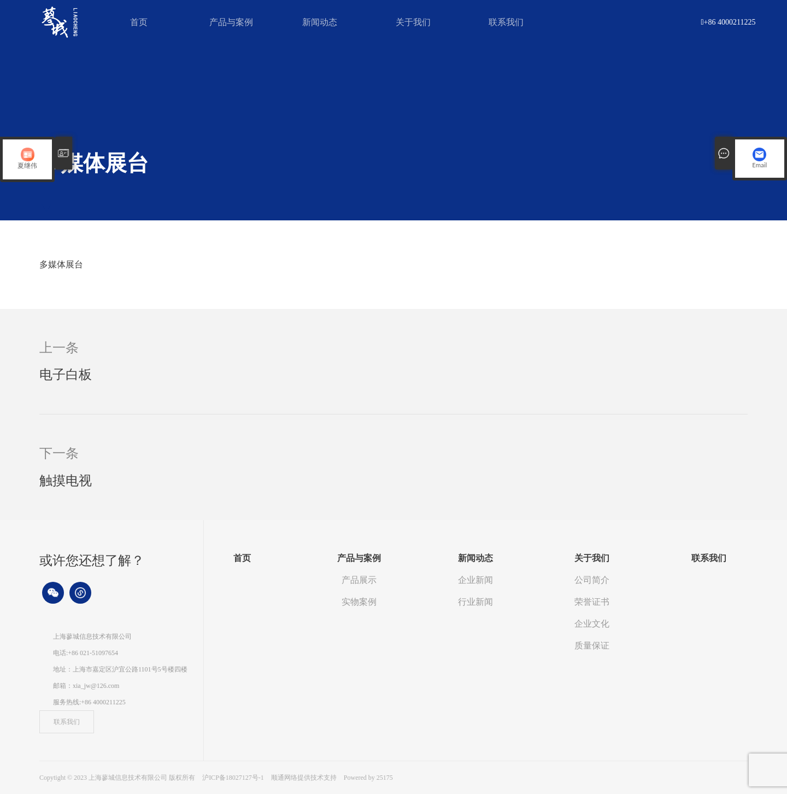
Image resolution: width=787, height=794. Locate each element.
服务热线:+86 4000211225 (89, 702)
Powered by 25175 (368, 777)
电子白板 (65, 374)
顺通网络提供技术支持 (304, 777)
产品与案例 (231, 22)
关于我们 (413, 22)
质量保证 (591, 645)
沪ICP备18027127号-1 (233, 777)
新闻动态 (319, 22)
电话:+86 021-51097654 (85, 653)
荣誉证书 (591, 601)
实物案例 (359, 601)
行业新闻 (475, 601)
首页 (139, 22)
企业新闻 (475, 580)
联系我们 (506, 22)
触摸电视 (65, 481)
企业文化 (591, 623)
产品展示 (359, 580)
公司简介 (591, 580)
